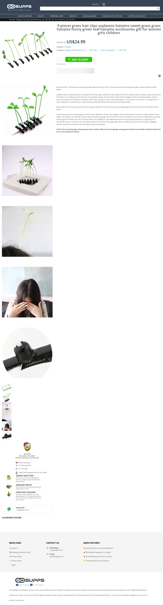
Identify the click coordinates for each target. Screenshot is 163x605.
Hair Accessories (60, 19)
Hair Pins (72, 19)
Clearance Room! (11, 517)
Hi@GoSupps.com (56, 556)
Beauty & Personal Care (34, 19)
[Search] (99, 8)
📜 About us (13, 548)
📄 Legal (12, 565)
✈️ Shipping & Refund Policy (19, 552)
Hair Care (48, 19)
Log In (95, 4)
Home (11, 19)
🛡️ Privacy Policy (15, 556)
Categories (19, 19)
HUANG (68, 47)
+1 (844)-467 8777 (22, 510)
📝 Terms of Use (15, 561)
